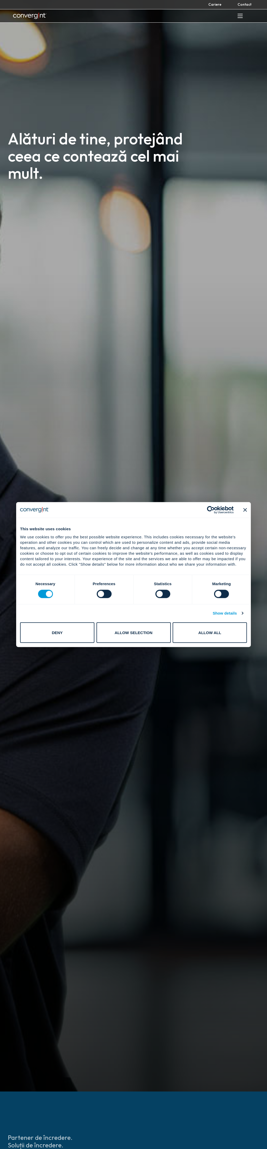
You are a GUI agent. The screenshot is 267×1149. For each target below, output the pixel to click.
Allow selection (134, 632)
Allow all (209, 632)
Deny (57, 632)
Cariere (214, 4)
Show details (225, 613)
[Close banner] (245, 510)
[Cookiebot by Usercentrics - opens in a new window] (211, 510)
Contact (244, 4)
